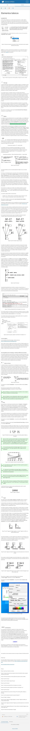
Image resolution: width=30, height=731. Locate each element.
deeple (7, 52)
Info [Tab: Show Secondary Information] (7, 4)
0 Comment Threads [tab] (4, 721)
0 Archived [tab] (11, 721)
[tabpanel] (15, 724)
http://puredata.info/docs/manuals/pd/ (7, 664)
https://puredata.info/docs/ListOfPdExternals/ (9, 341)
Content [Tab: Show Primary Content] (22, 4)
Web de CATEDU (15, 728)
